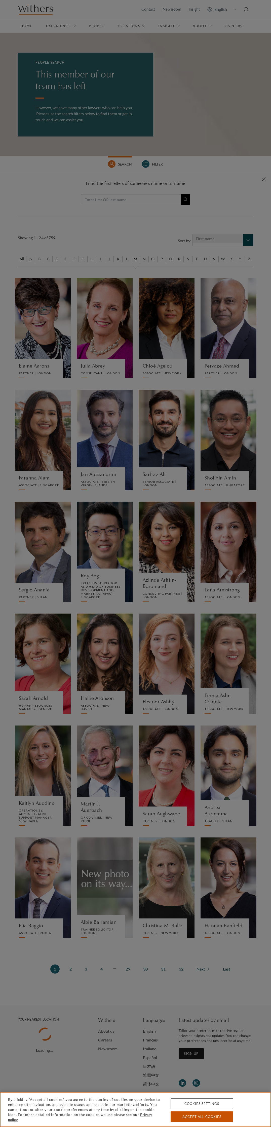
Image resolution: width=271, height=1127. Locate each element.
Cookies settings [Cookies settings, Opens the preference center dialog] (201, 1104)
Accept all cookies (201, 1117)
